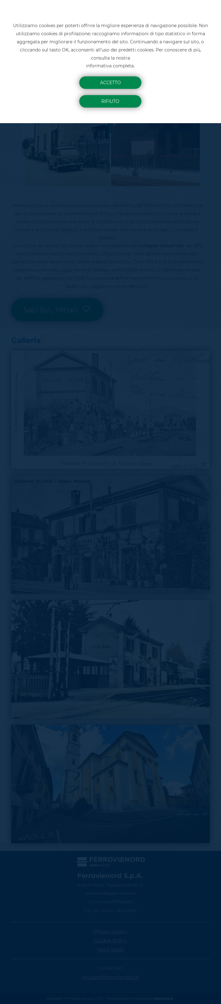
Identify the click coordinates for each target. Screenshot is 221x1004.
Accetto (110, 82)
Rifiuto (110, 101)
